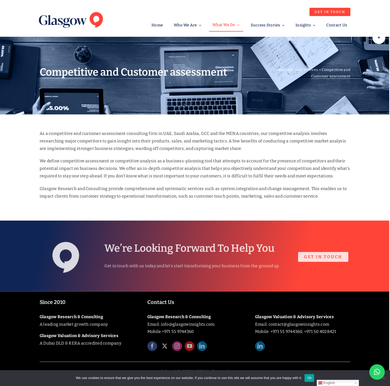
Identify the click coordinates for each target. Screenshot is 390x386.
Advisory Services (302, 70)
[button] (377, 372)
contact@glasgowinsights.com (299, 324)
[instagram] (177, 348)
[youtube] (189, 348)
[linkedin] (202, 348)
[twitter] (165, 348)
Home (278, 70)
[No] (383, 378)
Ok (309, 378)
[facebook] (152, 348)
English (326, 383)
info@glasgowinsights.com (188, 324)
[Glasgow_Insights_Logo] (70, 11)
